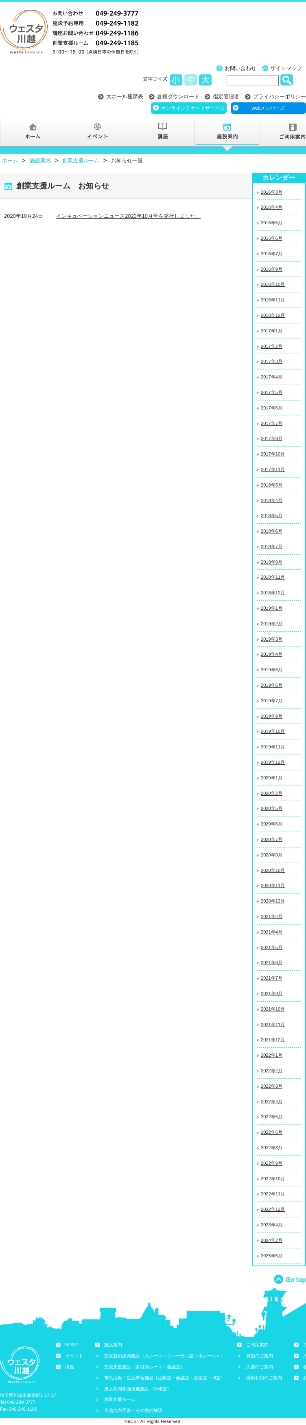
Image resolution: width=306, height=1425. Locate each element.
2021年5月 (271, 947)
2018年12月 (273, 592)
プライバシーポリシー (279, 96)
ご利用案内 (257, 1344)
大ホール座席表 (124, 96)
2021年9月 (271, 993)
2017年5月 (271, 392)
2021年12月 (273, 1039)
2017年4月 (271, 376)
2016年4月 (271, 207)
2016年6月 (271, 238)
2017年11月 (273, 469)
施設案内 (40, 160)
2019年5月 (271, 669)
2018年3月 (271, 484)
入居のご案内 (259, 1366)
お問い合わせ (240, 68)
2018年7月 (271, 546)
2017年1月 (271, 330)
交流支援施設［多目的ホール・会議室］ (144, 1366)
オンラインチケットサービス (193, 108)
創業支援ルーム (80, 160)
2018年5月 (271, 515)
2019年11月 (273, 746)
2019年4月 (271, 654)
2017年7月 (271, 423)
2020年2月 (271, 793)
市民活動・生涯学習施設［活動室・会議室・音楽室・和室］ (164, 1377)
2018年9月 (271, 562)
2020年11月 (273, 885)
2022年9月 (271, 1163)
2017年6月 (271, 407)
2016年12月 (273, 315)
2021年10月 (273, 1009)
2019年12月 (273, 762)
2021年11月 (273, 1024)
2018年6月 (271, 531)
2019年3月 (271, 639)
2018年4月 (271, 500)
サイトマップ (286, 68)
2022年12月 (273, 1209)
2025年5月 (271, 1255)
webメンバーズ (268, 108)
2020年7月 (271, 839)
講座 (69, 1366)
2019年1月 (271, 608)
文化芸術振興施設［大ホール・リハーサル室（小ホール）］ (164, 1355)
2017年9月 (271, 438)
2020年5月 (271, 808)
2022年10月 (273, 1178)
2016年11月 (273, 299)
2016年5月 (271, 222)
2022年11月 (273, 1193)
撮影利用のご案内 (264, 1377)
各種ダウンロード (178, 96)
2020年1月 (271, 777)
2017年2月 (271, 346)
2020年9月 (271, 854)
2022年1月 (271, 1055)
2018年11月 (273, 577)
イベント (74, 1355)
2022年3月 (271, 1086)
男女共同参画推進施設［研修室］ (137, 1388)
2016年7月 (271, 253)
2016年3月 (271, 192)
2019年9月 (271, 716)
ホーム (10, 160)
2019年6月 (271, 685)
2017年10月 (273, 453)
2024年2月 (271, 1240)
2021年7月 (271, 978)
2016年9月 (271, 269)
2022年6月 (271, 1132)
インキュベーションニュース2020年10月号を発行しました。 (128, 216)
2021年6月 (271, 962)
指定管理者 (226, 96)
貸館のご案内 (259, 1355)
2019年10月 (273, 731)
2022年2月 (271, 1070)
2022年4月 (271, 1101)
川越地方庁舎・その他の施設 (133, 1410)
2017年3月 (271, 361)
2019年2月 (271, 623)
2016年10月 (273, 284)
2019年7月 (271, 700)
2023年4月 (271, 1224)
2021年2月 (271, 916)
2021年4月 (271, 931)
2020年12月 (273, 900)
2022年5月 (271, 1116)
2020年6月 (271, 823)
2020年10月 (273, 870)
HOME (72, 1344)
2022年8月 (271, 1147)
